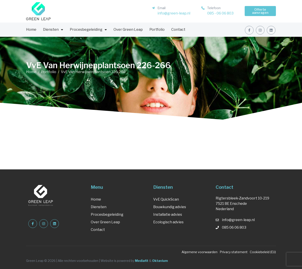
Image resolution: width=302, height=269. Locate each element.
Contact (178, 29)
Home (31, 29)
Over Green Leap (128, 29)
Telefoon (214, 8)
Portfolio (157, 29)
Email (161, 8)
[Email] (153, 8)
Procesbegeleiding (88, 29)
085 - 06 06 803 (220, 13)
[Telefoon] (203, 8)
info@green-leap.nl (173, 13)
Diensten (53, 29)
